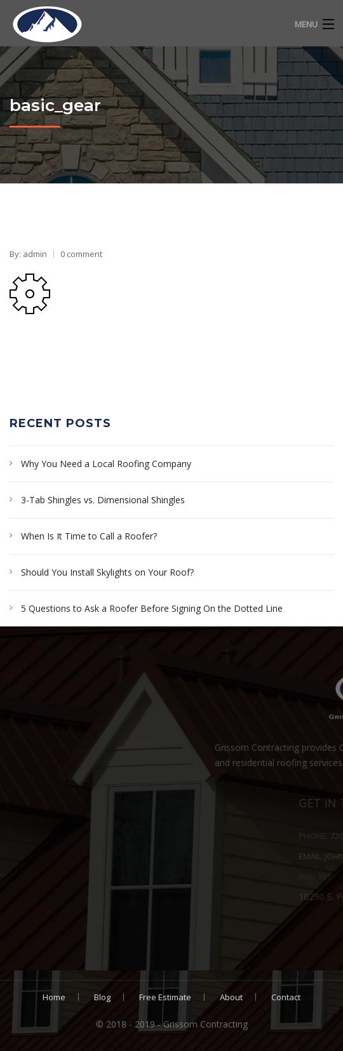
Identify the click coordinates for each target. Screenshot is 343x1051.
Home (54, 997)
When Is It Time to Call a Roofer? (89, 536)
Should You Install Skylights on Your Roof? (107, 572)
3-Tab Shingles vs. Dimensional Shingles (103, 500)
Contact (285, 997)
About (231, 997)
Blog (102, 997)
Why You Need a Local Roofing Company (106, 464)
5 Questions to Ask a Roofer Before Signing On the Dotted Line (152, 608)
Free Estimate (165, 997)
